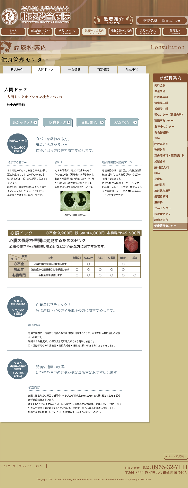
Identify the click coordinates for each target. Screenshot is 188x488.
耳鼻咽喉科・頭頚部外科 (170, 154)
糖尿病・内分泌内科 (170, 119)
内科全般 (170, 84)
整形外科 (170, 149)
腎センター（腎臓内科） (170, 114)
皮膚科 (170, 178)
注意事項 (132, 69)
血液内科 (170, 90)
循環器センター (170, 108)
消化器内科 (170, 102)
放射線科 (170, 184)
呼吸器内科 (170, 96)
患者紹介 (113, 20)
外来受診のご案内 (121, 32)
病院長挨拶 (40, 32)
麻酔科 (170, 201)
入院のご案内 (148, 32)
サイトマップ (7, 466)
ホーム (13, 32)
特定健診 (103, 69)
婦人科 (170, 166)
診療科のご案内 (94, 32)
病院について (67, 32)
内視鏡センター (170, 213)
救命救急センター (170, 219)
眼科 (170, 172)
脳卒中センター (170, 125)
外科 (170, 137)
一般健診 (74, 69)
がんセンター (170, 207)
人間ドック (46, 69)
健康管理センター (170, 225)
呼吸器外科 (170, 143)
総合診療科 (170, 131)
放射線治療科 (170, 190)
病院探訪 (162, 20)
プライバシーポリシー (32, 466)
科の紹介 (17, 69)
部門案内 (175, 32)
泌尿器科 (170, 160)
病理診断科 (170, 195)
